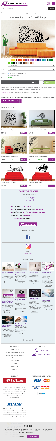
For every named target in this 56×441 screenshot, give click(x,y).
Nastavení (21, 436)
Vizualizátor (14, 366)
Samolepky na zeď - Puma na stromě (38, 156)
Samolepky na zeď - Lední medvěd (9, 156)
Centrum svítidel (28, 253)
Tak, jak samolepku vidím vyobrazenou (18, 73)
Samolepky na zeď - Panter (35, 182)
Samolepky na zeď (5, 92)
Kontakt (14, 358)
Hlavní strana (15, 349)
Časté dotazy (15, 360)
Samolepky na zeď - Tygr (7, 129)
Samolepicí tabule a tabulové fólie (33, 299)
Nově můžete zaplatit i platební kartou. (47, 299)
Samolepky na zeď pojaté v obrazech (33, 273)
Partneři (14, 369)
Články (15, 363)
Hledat (51, 8)
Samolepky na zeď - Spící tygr (8, 182)
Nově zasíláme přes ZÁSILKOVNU (7, 326)
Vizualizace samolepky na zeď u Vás (21, 324)
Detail (23, 133)
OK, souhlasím (33, 436)
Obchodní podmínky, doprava (14, 355)
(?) (12, 77)
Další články (29, 340)
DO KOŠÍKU (50, 82)
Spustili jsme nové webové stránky (46, 273)
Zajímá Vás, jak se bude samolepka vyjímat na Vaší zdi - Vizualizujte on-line (8, 302)
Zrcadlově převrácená (14, 75)
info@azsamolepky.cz (44, 354)
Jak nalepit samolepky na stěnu (14, 352)
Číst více (7, 282)
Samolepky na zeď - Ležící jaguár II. (37, 129)
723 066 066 (44, 350)
